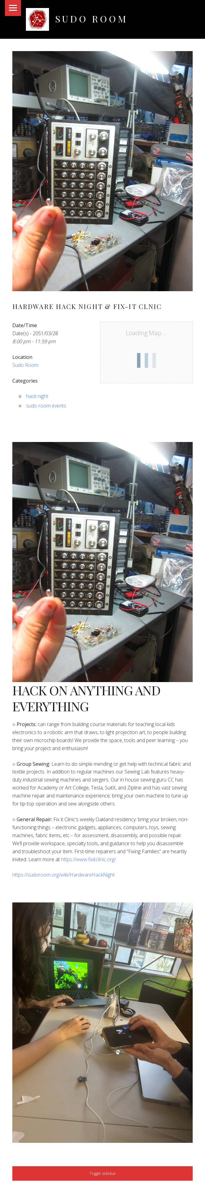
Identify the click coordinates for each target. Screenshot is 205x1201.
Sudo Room (91, 18)
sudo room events (46, 405)
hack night (37, 396)
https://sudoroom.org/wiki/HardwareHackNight (63, 874)
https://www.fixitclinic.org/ (88, 859)
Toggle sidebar (102, 1173)
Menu (13, 8)
